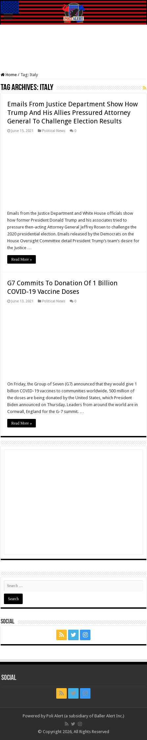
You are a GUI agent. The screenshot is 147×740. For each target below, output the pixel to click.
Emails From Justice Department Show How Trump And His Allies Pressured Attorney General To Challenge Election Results (72, 112)
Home (9, 74)
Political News (53, 131)
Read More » (21, 259)
